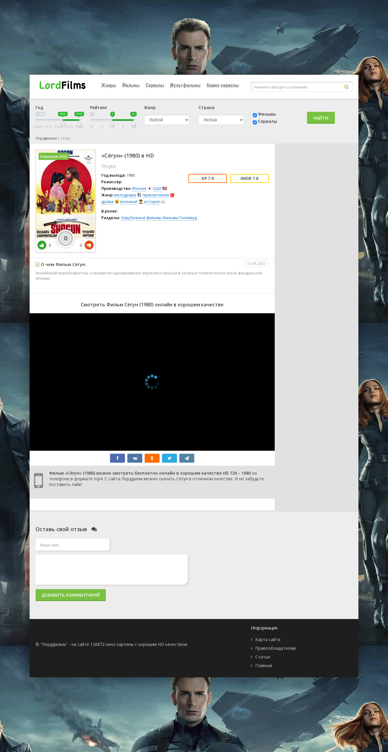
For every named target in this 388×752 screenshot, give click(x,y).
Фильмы (131, 85)
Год (39, 107)
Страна (206, 107)
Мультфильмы (185, 85)
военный (129, 201)
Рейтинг (98, 107)
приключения (156, 195)
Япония (139, 188)
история (152, 201)
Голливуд (188, 217)
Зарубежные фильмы (141, 217)
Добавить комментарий (71, 595)
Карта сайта (267, 639)
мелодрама (125, 195)
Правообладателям (275, 648)
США (157, 188)
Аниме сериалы (223, 85)
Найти (321, 118)
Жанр (150, 107)
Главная (263, 665)
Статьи (262, 657)
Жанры (108, 85)
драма (107, 201)
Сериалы (155, 85)
